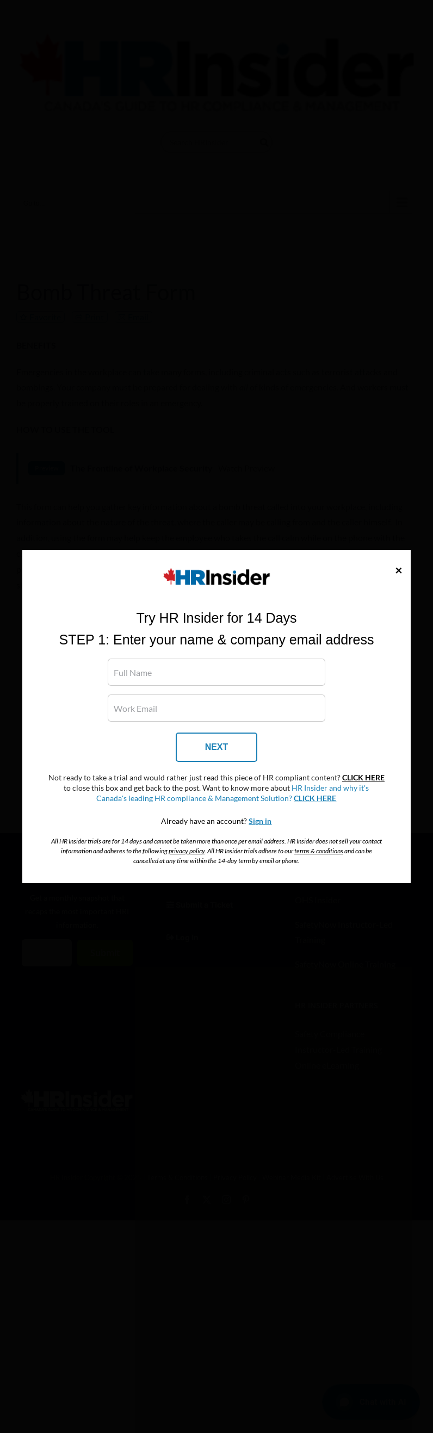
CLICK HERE (363, 777)
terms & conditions (318, 851)
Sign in (260, 821)
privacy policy (187, 851)
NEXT (216, 747)
